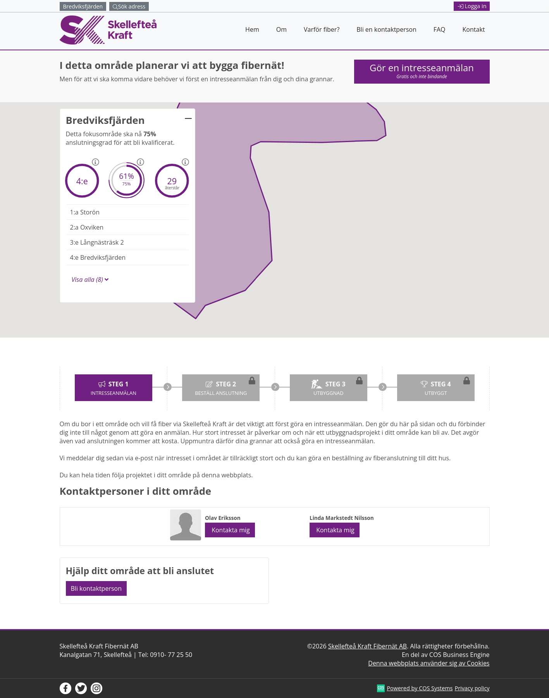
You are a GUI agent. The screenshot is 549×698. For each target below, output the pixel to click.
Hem (252, 29)
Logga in (472, 6)
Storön (85, 212)
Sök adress (129, 6)
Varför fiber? (321, 29)
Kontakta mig (230, 530)
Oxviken (86, 227)
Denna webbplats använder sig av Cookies (428, 663)
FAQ (440, 29)
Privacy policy (471, 688)
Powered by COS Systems (420, 688)
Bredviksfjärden (98, 257)
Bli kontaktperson (96, 588)
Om (281, 29)
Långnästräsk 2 (97, 242)
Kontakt (474, 29)
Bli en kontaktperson (386, 29)
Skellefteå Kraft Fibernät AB (367, 646)
